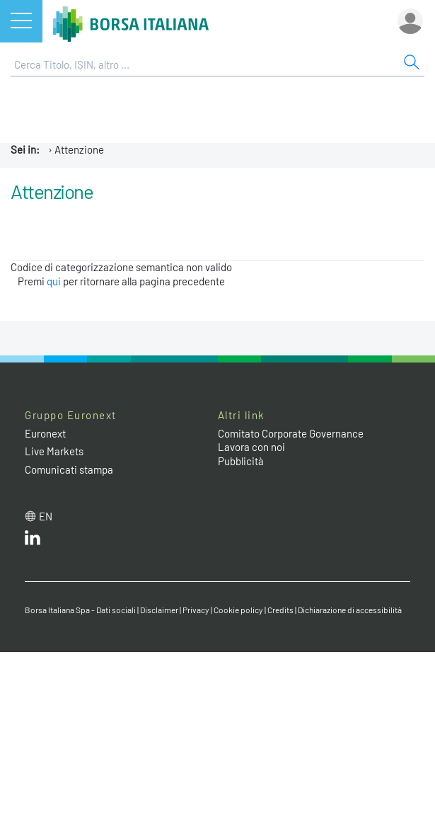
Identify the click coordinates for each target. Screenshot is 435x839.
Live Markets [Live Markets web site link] (54, 451)
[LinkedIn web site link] (32, 541)
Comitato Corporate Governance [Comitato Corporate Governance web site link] (291, 433)
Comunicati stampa (69, 469)
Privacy (195, 610)
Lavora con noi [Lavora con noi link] (251, 446)
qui (54, 281)
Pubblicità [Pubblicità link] (241, 461)
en (45, 516)
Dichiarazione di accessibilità (350, 610)
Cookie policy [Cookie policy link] (238, 610)
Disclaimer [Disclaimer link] (159, 610)
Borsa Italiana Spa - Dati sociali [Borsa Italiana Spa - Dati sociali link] (80, 610)
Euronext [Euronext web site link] (45, 433)
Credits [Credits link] (280, 610)
